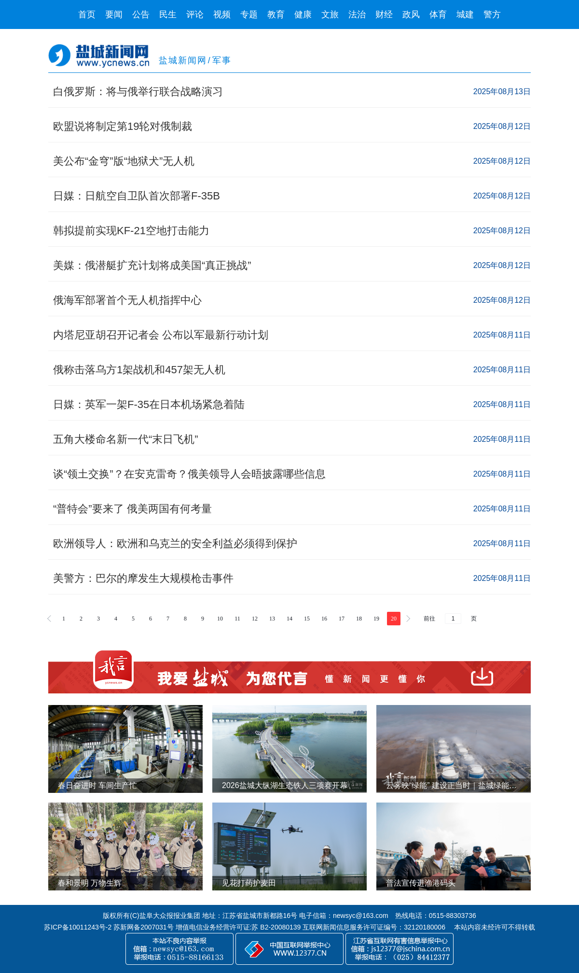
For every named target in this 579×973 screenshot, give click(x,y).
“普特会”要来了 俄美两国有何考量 (132, 509)
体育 (438, 14)
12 (255, 618)
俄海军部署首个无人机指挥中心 (127, 300)
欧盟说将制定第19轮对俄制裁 (122, 126)
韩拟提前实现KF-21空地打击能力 (131, 231)
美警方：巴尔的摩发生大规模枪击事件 (143, 578)
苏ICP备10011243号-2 (77, 927)
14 (289, 618)
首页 (87, 14)
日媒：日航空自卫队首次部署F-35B (136, 196)
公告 (141, 14)
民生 (168, 14)
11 (237, 618)
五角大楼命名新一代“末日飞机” (125, 439)
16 (324, 618)
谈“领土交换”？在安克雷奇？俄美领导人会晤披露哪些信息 (189, 474)
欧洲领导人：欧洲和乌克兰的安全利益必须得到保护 (175, 543)
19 (376, 618)
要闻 (114, 14)
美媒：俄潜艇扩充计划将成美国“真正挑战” (152, 265)
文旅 (330, 14)
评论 (195, 14)
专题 (249, 14)
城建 (465, 14)
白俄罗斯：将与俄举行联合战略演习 (138, 91)
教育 (276, 14)
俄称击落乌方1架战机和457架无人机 (139, 370)
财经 (384, 14)
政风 (411, 14)
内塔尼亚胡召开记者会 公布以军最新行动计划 (160, 335)
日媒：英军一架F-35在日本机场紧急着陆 (149, 404)
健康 (303, 14)
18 (359, 618)
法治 (357, 14)
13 (272, 618)
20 (394, 618)
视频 (222, 14)
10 (220, 618)
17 (342, 618)
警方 (492, 14)
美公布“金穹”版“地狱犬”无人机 (123, 161)
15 (307, 618)
